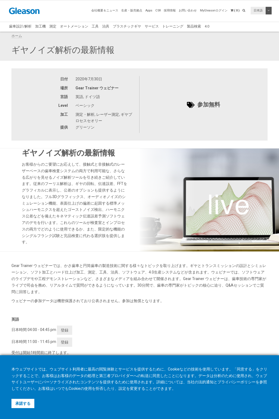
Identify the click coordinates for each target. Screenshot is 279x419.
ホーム (16, 36)
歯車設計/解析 (20, 26)
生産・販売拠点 (131, 10)
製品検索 (194, 26)
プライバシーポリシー (236, 382)
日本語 (258, 10)
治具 (105, 26)
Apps (148, 10)
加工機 (40, 26)
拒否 (99, 388)
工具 (95, 26)
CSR (158, 10)
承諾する (23, 403)
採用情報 (170, 10)
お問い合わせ (188, 10)
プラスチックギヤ (127, 26)
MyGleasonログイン (214, 10)
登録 (64, 330)
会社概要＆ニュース (104, 10)
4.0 (207, 26)
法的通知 (206, 382)
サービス (152, 26)
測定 (52, 26)
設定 (122, 388)
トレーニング (172, 26)
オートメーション (74, 26)
